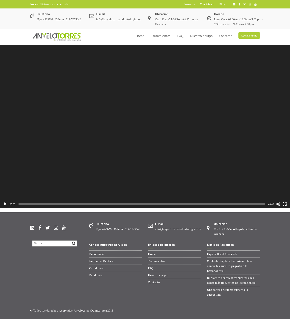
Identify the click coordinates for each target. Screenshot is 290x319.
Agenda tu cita (249, 35)
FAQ (180, 36)
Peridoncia (96, 275)
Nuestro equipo (201, 36)
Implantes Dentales (102, 261)
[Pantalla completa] (285, 204)
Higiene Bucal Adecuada (54, 4)
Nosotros (189, 4)
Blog (222, 4)
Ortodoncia (96, 268)
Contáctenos (207, 4)
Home (140, 36)
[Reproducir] (5, 204)
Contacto (225, 36)
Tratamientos (161, 36)
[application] (145, 126)
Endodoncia (96, 254)
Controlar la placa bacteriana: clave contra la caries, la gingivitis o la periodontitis (229, 266)
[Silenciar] (278, 204)
